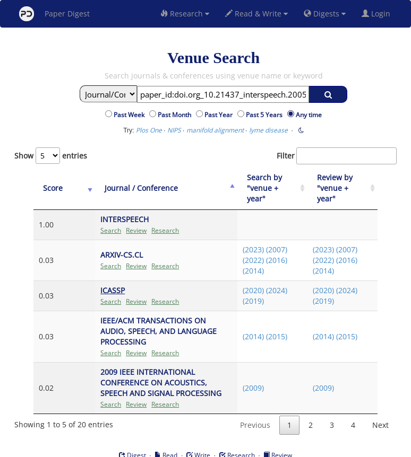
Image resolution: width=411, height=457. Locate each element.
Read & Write (256, 13)
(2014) (241, 260)
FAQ (161, 446)
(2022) (241, 249)
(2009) (241, 367)
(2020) (241, 280)
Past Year (220, 114)
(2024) (265, 280)
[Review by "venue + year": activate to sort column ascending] (340, 183)
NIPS (174, 130)
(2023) (241, 239)
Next (380, 404)
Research (184, 13)
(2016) (265, 249)
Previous (255, 404)
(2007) (265, 239)
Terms (209, 446)
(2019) (241, 290)
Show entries (50, 155)
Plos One (149, 130)
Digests (325, 13)
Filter (337, 155)
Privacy (235, 446)
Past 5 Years (266, 114)
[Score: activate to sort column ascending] (52, 183)
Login (378, 13)
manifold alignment (215, 130)
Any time (309, 114)
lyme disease (268, 130)
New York (292, 446)
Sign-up (184, 446)
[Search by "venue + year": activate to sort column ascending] (264, 183)
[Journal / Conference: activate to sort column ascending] (149, 183)
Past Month (176, 114)
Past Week (131, 114)
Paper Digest (54, 13)
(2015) (265, 320)
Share (260, 446)
